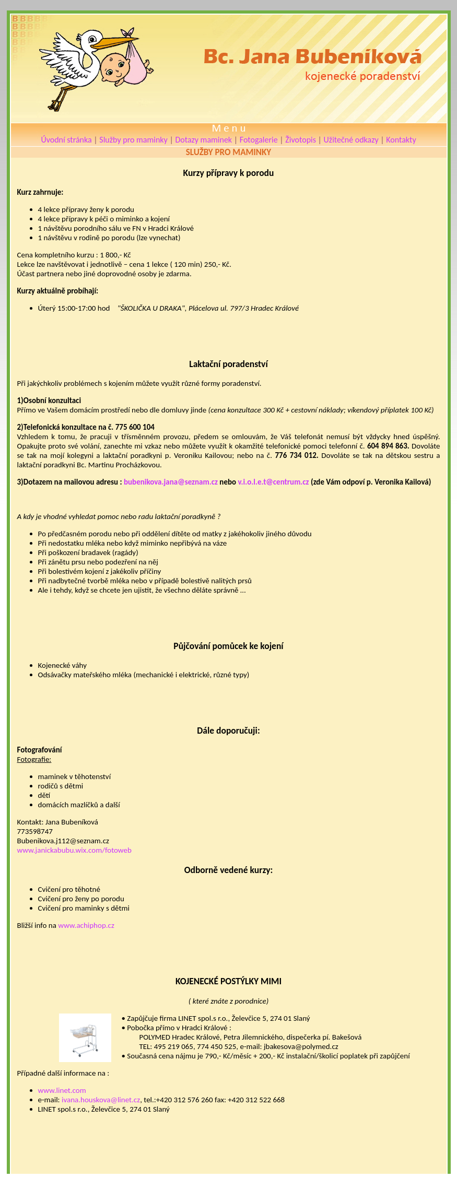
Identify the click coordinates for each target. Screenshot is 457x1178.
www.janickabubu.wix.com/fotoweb (74, 850)
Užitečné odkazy (351, 140)
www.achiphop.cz (86, 925)
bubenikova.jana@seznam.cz (171, 482)
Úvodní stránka (66, 140)
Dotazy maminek (203, 140)
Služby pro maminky (133, 140)
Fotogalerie (259, 140)
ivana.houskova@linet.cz (101, 1099)
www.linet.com (62, 1090)
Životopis (300, 140)
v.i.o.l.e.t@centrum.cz (273, 482)
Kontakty (401, 140)
